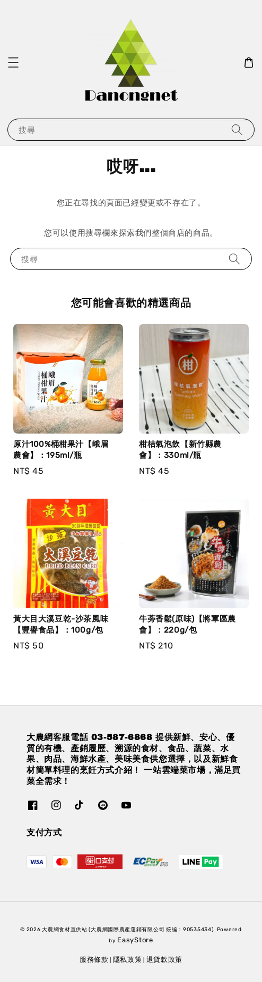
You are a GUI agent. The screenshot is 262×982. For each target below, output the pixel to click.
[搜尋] (237, 129)
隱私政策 (127, 959)
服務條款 (94, 959)
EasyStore (135, 940)
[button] (13, 62)
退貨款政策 (164, 959)
